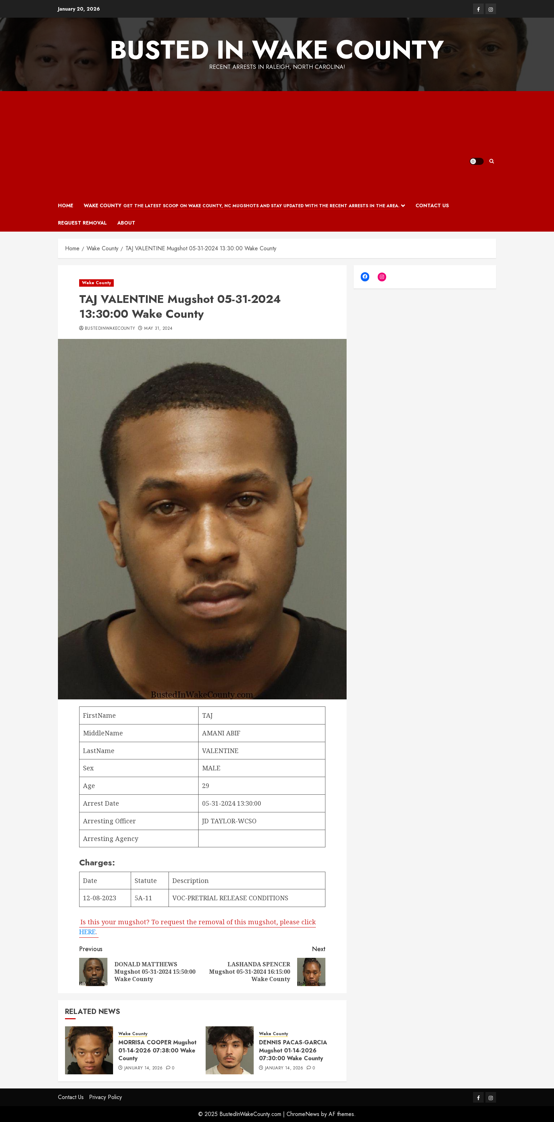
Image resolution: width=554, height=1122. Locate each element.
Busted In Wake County (277, 49)
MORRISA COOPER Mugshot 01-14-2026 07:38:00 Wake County (157, 1050)
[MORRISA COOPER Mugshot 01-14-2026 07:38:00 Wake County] (89, 1050)
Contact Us (432, 205)
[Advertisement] (264, 144)
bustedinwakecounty (110, 329)
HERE (87, 931)
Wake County (242, 206)
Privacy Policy (105, 1097)
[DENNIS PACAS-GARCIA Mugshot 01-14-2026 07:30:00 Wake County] (230, 1050)
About (126, 222)
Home (65, 205)
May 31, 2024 (158, 329)
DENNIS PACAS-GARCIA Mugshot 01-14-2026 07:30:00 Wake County (293, 1050)
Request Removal (82, 222)
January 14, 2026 (143, 1068)
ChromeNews (303, 1114)
